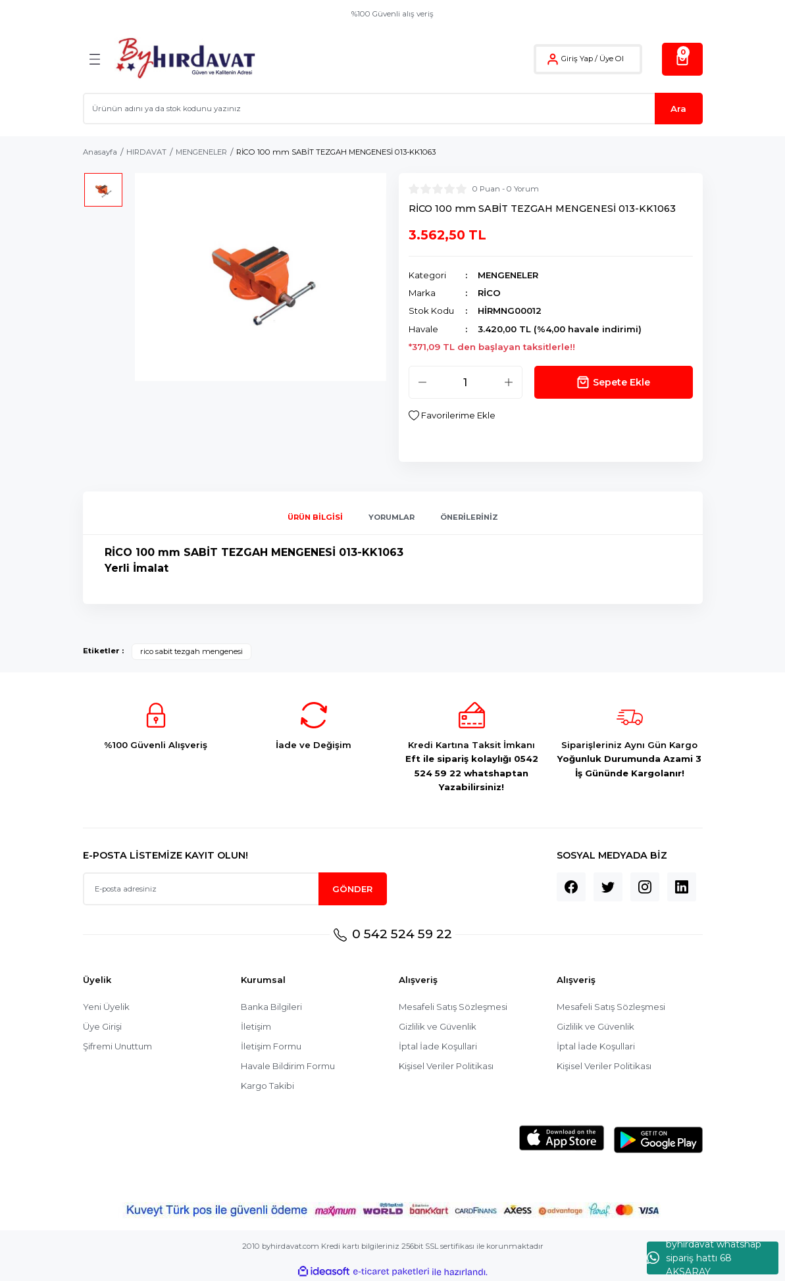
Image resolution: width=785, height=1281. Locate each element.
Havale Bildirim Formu (288, 1066)
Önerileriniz (469, 517)
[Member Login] (552, 59)
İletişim (256, 1026)
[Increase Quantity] (508, 382)
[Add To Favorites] (452, 415)
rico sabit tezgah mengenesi (191, 651)
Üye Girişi (102, 1026)
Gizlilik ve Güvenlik (438, 1026)
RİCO (489, 293)
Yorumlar (391, 517)
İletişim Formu (271, 1046)
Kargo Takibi (267, 1085)
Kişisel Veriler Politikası (447, 1066)
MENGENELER (508, 275)
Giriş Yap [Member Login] (577, 58)
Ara (678, 108)
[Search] (393, 108)
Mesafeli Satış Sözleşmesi (454, 1006)
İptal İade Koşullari (438, 1046)
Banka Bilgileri (272, 1006)
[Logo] (185, 59)
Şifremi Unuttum (118, 1046)
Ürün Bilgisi (315, 517)
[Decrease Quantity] (422, 382)
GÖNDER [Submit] (352, 889)
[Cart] (682, 59)
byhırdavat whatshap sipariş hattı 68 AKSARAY (704, 1258)
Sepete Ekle (613, 382)
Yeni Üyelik (106, 1006)
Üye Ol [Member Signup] (611, 58)
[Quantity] (465, 382)
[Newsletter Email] (235, 889)
